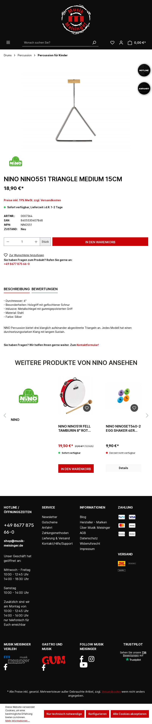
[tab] (17, 289)
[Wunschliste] (112, 42)
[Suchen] (94, 42)
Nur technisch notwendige (64, 713)
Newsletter (49, 517)
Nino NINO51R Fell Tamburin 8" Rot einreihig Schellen (75, 428)
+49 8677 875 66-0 (17, 263)
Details (123, 468)
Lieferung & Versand (56, 538)
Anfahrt (47, 527)
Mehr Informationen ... (17, 720)
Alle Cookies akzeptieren (129, 713)
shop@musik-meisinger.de (14, 543)
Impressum (87, 549)
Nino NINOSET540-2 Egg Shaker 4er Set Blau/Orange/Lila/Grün (123, 428)
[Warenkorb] (137, 42)
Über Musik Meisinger (95, 527)
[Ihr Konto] (121, 42)
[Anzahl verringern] (8, 241)
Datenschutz (89, 538)
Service (48, 507)
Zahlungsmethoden (55, 533)
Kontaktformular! (88, 345)
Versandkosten (111, 691)
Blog (83, 517)
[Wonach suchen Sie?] (56, 42)
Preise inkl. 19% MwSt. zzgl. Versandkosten (32, 200)
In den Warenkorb (100, 242)
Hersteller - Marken (93, 522)
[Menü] (8, 42)
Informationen (92, 507)
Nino (15, 420)
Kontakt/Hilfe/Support (57, 543)
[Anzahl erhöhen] (36, 241)
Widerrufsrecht (90, 543)
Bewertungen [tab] (45, 289)
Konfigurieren (97, 713)
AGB (83, 533)
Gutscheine (50, 522)
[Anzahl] (22, 241)
